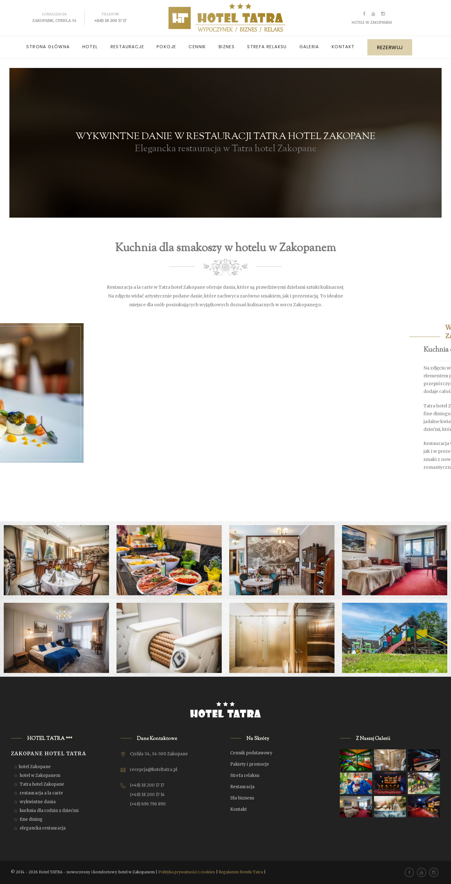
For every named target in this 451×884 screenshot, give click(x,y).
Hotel (90, 47)
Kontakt (343, 47)
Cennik (197, 47)
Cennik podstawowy (251, 753)
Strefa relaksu (267, 47)
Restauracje (127, 47)
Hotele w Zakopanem (372, 22)
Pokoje (166, 47)
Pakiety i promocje (249, 764)
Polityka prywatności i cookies (186, 872)
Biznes (227, 47)
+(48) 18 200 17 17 (110, 20)
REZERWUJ (390, 47)
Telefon (110, 14)
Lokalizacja (54, 14)
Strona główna (48, 47)
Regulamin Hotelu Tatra (241, 872)
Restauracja (242, 786)
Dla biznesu (242, 798)
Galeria (309, 47)
